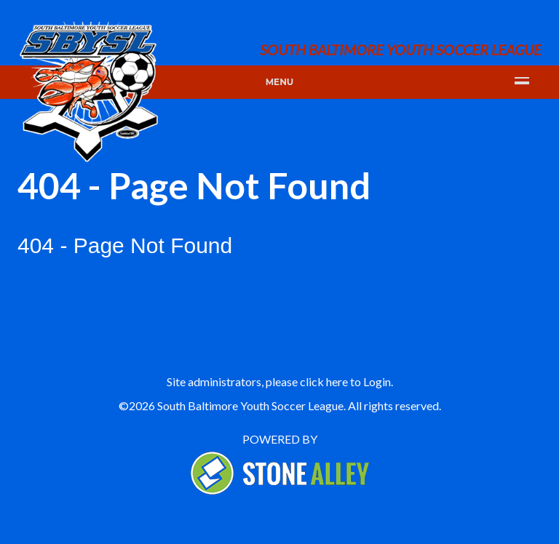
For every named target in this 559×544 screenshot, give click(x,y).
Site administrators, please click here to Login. (280, 381)
